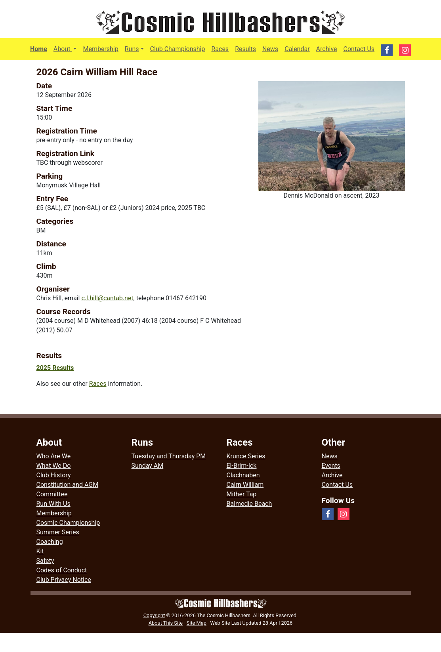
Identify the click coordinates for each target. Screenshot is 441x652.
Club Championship (177, 49)
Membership (100, 49)
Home (38, 49)
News (270, 49)
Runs (132, 49)
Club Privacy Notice (63, 579)
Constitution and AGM (67, 484)
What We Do (53, 465)
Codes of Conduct (61, 570)
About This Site (166, 623)
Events (331, 465)
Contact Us (359, 49)
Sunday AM (148, 465)
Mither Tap (242, 494)
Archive (326, 49)
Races (220, 49)
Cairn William (245, 484)
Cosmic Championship (68, 522)
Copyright (154, 615)
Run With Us (53, 503)
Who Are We (53, 456)
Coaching (49, 541)
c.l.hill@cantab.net (107, 298)
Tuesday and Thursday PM (169, 456)
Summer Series (57, 532)
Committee (52, 494)
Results (245, 49)
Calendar (296, 49)
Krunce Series (246, 456)
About (66, 48)
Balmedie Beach (249, 503)
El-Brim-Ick (242, 465)
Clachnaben (243, 475)
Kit (40, 551)
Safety (45, 560)
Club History (53, 475)
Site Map (196, 623)
